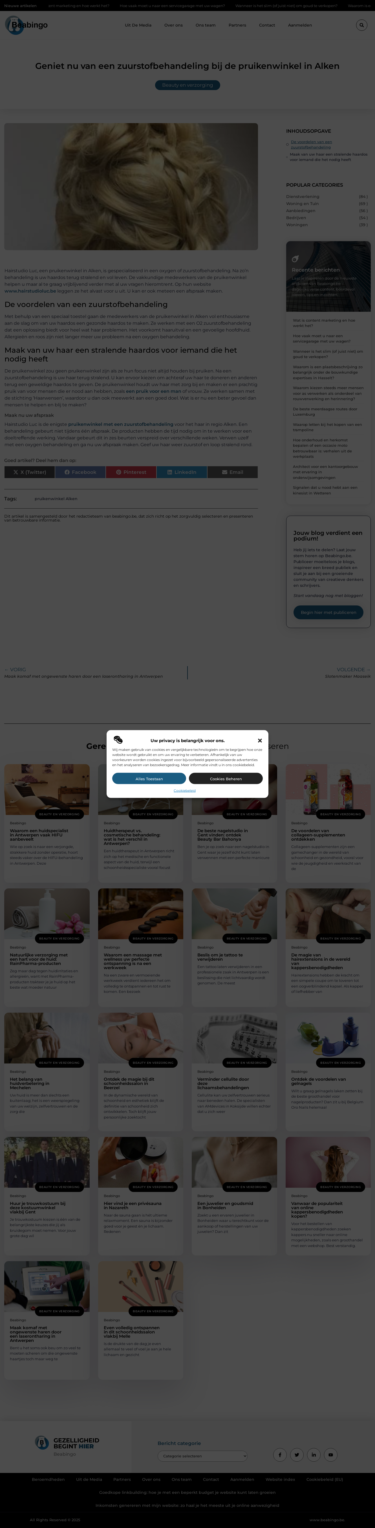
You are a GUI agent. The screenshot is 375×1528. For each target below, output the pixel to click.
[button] (260, 741)
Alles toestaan (149, 779)
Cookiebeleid (185, 790)
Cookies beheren (226, 779)
